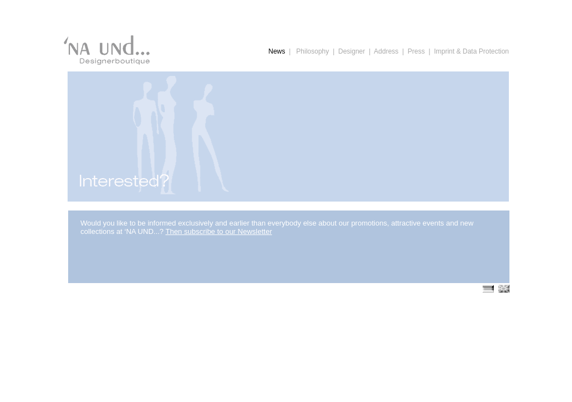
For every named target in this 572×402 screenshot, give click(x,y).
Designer (351, 51)
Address (386, 51)
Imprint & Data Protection (471, 51)
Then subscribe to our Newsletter (218, 231)
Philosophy (312, 51)
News (277, 51)
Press (416, 51)
